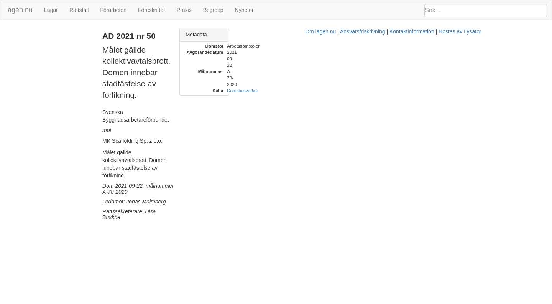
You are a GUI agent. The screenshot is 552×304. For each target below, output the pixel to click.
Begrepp (213, 10)
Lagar (51, 10)
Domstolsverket (444, 65)
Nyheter (244, 10)
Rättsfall (79, 10)
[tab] (464, 34)
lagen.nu (19, 10)
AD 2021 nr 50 (21, 32)
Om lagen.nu (272, 152)
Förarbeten (113, 10)
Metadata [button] (398, 34)
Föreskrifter (151, 10)
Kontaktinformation (363, 152)
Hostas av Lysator (411, 152)
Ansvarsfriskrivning (314, 152)
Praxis (184, 10)
